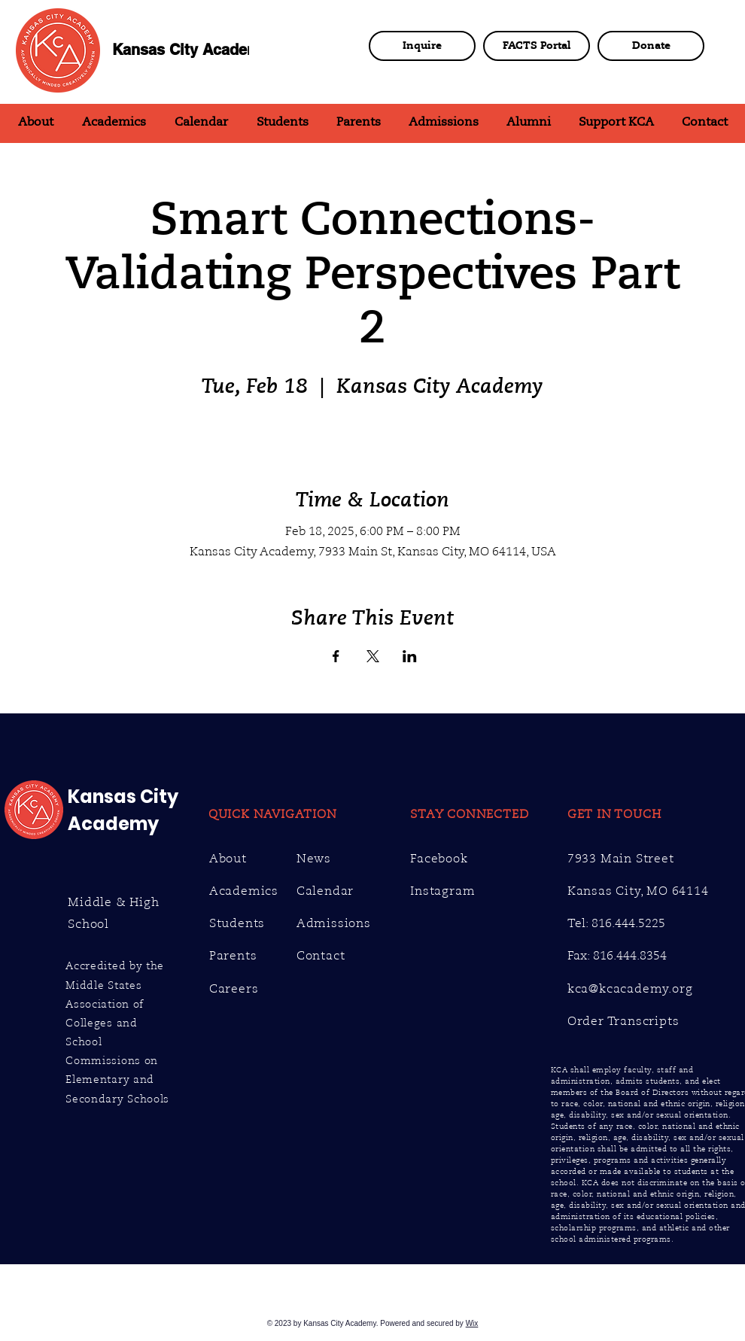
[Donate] (651, 46)
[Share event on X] (373, 656)
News (313, 858)
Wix (472, 1323)
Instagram (442, 891)
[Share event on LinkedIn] (410, 656)
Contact (320, 955)
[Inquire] (422, 46)
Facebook (438, 858)
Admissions (333, 923)
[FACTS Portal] (536, 46)
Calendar (325, 891)
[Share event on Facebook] (336, 656)
